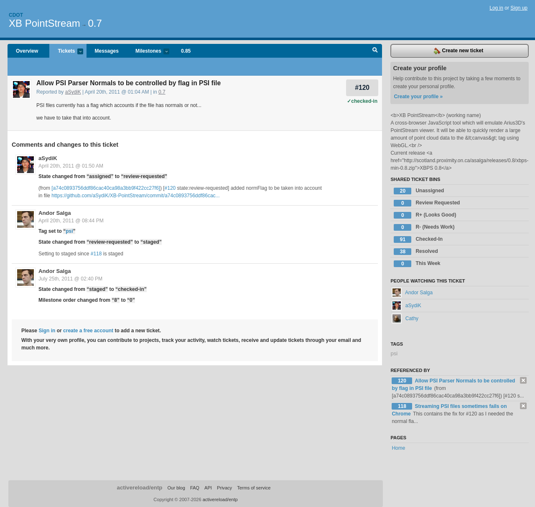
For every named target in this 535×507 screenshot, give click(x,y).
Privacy (224, 487)
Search (375, 51)
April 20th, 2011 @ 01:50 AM (70, 166)
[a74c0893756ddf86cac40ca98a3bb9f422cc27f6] (105, 188)
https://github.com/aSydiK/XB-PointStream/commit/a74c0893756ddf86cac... (135, 196)
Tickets (66, 51)
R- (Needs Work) (424, 227)
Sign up (518, 8)
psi (69, 231)
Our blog (176, 487)
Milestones (148, 51)
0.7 (95, 23)
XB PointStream (44, 23)
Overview (27, 51)
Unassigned (419, 191)
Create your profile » (418, 96)
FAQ (194, 487)
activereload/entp (140, 487)
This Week (417, 263)
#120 (362, 87)
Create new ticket (458, 51)
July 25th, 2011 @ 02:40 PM (70, 279)
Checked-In (418, 239)
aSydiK (73, 92)
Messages (107, 51)
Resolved (416, 251)
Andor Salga (54, 213)
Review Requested (427, 203)
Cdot (16, 15)
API (208, 487)
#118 (96, 254)
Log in (496, 8)
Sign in (46, 331)
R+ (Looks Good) (425, 215)
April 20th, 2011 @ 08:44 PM (71, 221)
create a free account (88, 331)
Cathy (405, 318)
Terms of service (253, 487)
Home (398, 448)
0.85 (186, 51)
